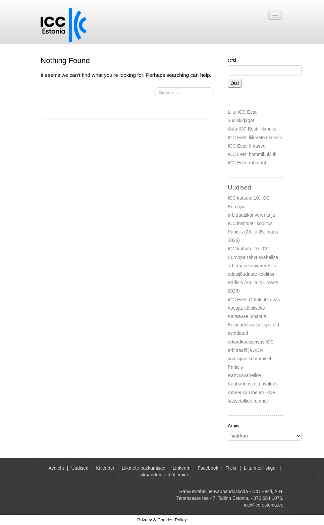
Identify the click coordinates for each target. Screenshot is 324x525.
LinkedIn (182, 468)
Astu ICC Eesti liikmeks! (253, 129)
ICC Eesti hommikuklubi (253, 154)
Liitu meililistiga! (260, 468)
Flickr (230, 468)
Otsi (232, 60)
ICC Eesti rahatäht (247, 162)
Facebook (208, 468)
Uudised (79, 468)
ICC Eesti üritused (247, 146)
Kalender (105, 468)
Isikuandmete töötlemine (164, 474)
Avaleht (56, 468)
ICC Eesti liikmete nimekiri (255, 137)
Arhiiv (233, 425)
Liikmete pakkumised (144, 468)
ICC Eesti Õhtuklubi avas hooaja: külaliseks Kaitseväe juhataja (254, 308)
